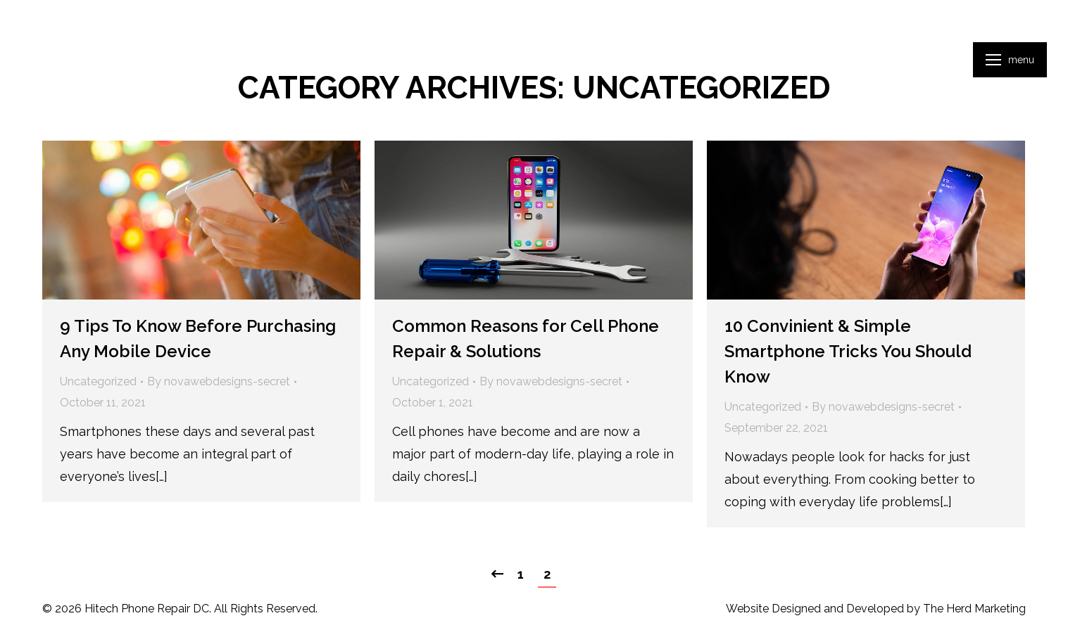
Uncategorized (98, 381)
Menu (1021, 59)
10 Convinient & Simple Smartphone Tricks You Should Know (848, 351)
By (218, 381)
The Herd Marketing (974, 608)
